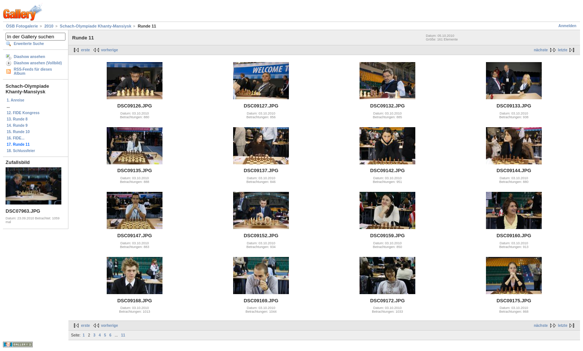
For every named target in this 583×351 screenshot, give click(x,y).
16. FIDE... (16, 138)
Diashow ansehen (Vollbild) (38, 63)
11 (123, 335)
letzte (562, 50)
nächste (541, 50)
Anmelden (567, 26)
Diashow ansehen (29, 57)
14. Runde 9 (17, 125)
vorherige (109, 50)
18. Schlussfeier (21, 151)
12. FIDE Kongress (23, 113)
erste (85, 50)
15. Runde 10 (18, 132)
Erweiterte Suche (29, 44)
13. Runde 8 (17, 119)
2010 (48, 26)
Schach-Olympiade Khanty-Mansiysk (96, 26)
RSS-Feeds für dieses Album (33, 71)
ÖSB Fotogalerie (22, 26)
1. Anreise (15, 100)
